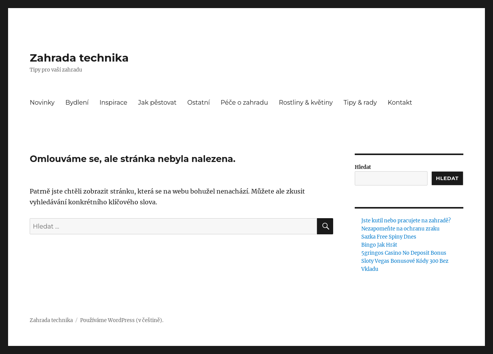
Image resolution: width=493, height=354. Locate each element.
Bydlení (77, 102)
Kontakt (399, 102)
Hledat (363, 167)
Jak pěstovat (157, 102)
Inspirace (113, 102)
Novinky (42, 102)
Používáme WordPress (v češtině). (121, 320)
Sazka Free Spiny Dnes (388, 237)
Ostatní (198, 102)
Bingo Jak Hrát (379, 245)
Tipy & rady (360, 102)
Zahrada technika (79, 57)
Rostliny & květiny (306, 102)
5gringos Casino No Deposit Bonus (403, 253)
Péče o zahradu (244, 102)
